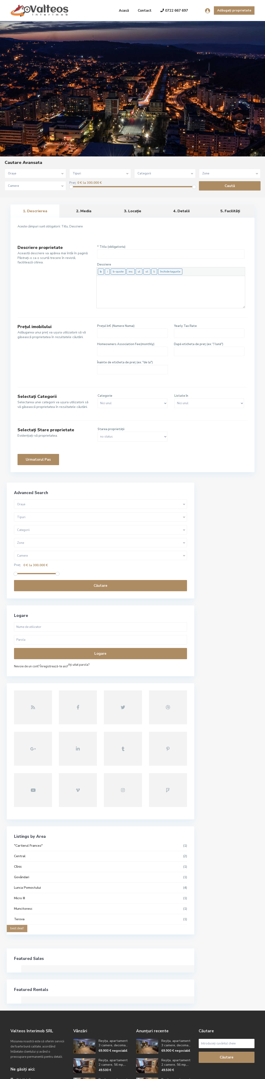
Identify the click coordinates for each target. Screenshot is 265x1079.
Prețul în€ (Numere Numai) (115, 326)
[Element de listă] (154, 272)
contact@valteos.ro (31, 1021)
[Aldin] (101, 272)
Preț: (72, 182)
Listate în (181, 396)
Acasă (124, 10)
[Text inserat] (131, 272)
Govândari (21, 805)
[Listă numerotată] (146, 272)
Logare (42, 653)
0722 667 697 (174, 10)
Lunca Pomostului (27, 815)
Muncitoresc (23, 836)
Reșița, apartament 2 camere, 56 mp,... (113, 990)
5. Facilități (230, 211)
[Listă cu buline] (139, 272)
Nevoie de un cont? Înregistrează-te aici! (41, 666)
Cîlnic (18, 794)
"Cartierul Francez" (28, 773)
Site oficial (24, 1028)
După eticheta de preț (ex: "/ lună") (198, 344)
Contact (145, 10)
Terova (19, 847)
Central (20, 784)
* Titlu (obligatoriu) (111, 247)
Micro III (19, 826)
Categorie (105, 396)
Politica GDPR (244, 1072)
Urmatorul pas (38, 459)
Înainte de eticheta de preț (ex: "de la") (125, 362)
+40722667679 (28, 1014)
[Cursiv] (107, 272)
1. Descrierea (35, 211)
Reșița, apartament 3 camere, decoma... (113, 970)
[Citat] (118, 272)
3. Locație (132, 211)
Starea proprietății (111, 429)
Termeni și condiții (214, 1072)
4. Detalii (181, 211)
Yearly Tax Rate (185, 326)
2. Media (83, 211)
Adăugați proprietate (234, 10)
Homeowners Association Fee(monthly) (125, 344)
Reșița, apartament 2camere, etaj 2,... (113, 1009)
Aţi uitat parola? (25, 671)
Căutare (42, 585)
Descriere (104, 264)
